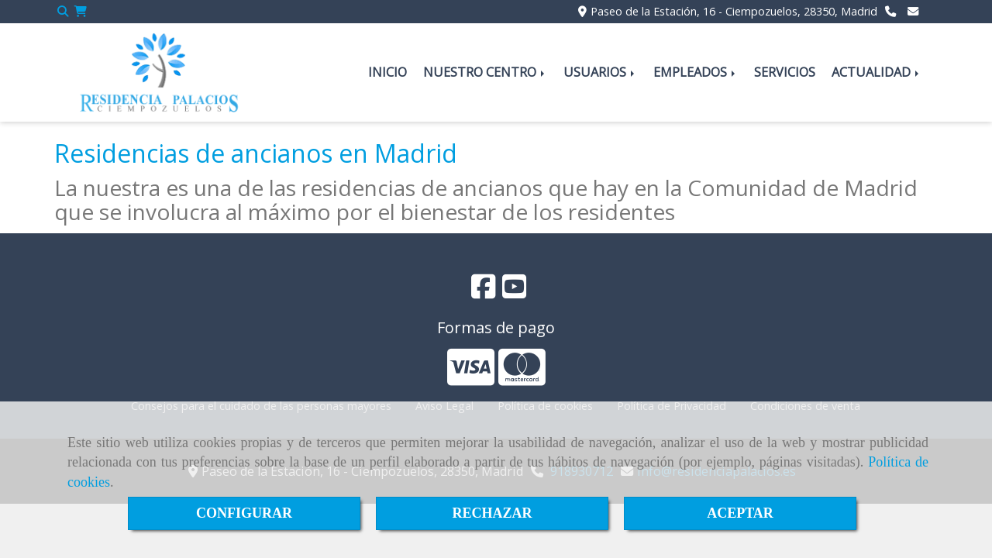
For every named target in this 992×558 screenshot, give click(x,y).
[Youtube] (514, 291)
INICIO (387, 72)
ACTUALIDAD (876, 72)
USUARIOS (600, 72)
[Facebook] (483, 291)
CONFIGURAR (244, 513)
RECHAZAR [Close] (492, 513)
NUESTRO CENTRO (485, 72)
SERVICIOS (784, 72)
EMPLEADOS (695, 72)
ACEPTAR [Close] (740, 513)
